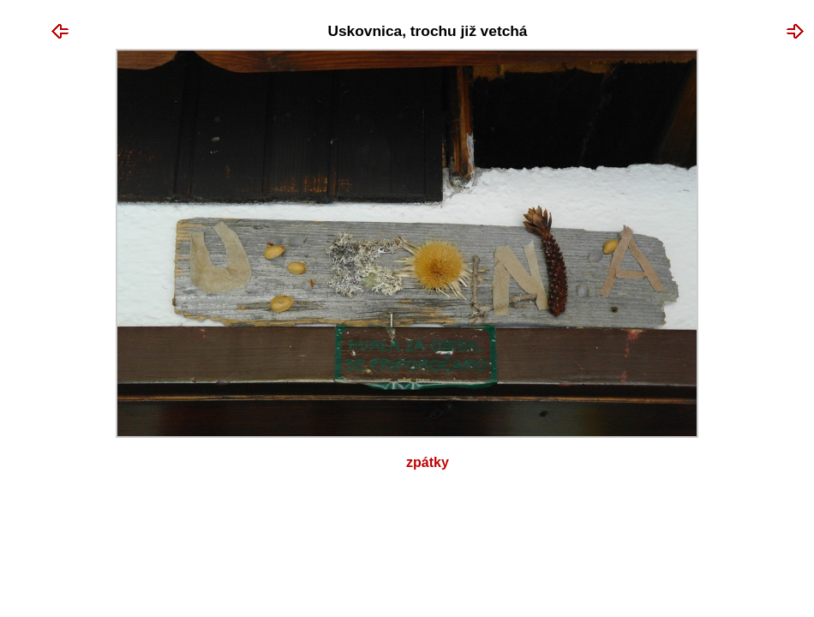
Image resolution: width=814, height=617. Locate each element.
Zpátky (427, 462)
